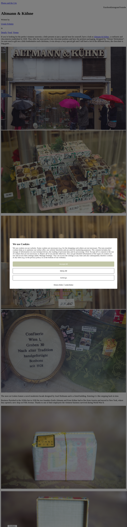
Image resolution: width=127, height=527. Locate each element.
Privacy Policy (58, 285)
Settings (63, 278)
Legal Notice (69, 285)
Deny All (63, 271)
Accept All (63, 264)
